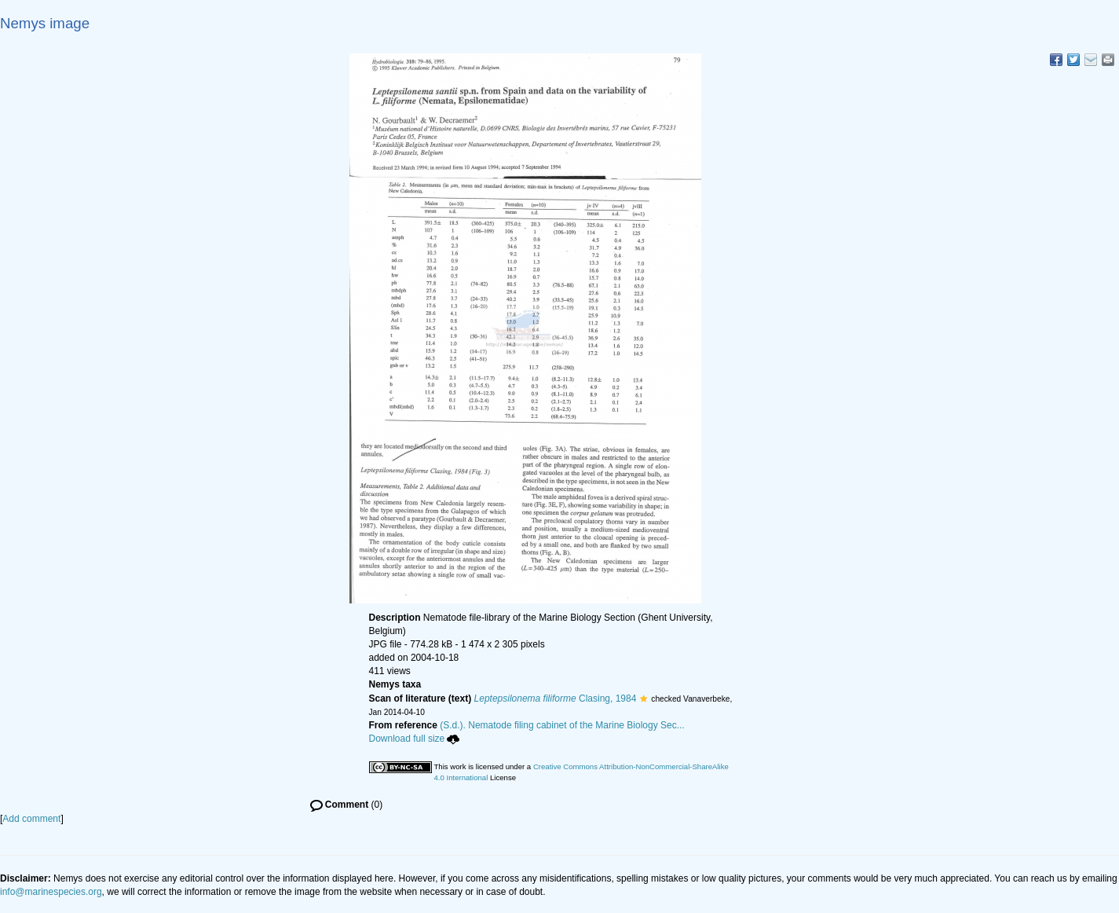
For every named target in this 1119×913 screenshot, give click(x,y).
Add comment (31, 818)
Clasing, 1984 (555, 698)
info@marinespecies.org (51, 891)
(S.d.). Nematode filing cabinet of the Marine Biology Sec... (562, 725)
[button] (643, 698)
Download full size (414, 738)
